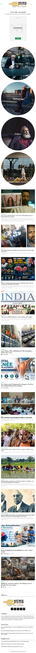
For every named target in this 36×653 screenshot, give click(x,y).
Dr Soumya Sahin (5, 354)
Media (2, 416)
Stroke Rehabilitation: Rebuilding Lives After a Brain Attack (17, 551)
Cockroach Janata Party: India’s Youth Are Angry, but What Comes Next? (17, 450)
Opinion (2, 315)
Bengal (2, 581)
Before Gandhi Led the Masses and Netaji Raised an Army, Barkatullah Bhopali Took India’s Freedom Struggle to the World (18, 515)
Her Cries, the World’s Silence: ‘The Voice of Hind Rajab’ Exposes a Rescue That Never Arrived (17, 216)
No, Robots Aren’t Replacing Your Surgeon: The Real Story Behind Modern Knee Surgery (17, 385)
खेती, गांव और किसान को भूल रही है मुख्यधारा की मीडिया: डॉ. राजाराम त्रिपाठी (16, 417)
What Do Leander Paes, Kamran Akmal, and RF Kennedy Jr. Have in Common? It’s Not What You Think (17, 283)
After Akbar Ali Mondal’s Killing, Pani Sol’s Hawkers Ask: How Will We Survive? (17, 251)
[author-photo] (2, 354)
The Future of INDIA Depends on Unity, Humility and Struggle (16, 317)
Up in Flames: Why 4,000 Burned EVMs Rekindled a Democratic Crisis (16, 351)
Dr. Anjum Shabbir (6, 387)
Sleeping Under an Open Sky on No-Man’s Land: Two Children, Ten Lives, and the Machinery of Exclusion (17, 481)
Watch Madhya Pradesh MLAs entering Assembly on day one (12, 646)
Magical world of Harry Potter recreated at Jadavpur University (12, 644)
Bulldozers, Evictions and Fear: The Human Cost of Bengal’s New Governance (16, 584)
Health (2, 281)
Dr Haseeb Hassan (6, 553)
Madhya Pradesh (4, 513)
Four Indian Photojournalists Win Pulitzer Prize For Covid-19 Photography (15, 641)
